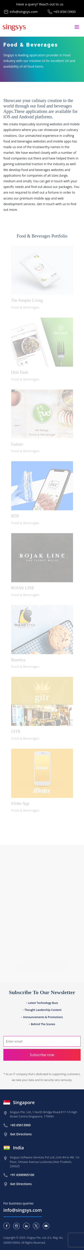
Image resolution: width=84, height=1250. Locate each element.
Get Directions (21, 1134)
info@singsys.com (24, 11)
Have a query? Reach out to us (39, 4)
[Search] (42, 1041)
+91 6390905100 (22, 1175)
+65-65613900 (65, 11)
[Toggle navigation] (76, 27)
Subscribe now (42, 1054)
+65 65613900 (20, 1125)
